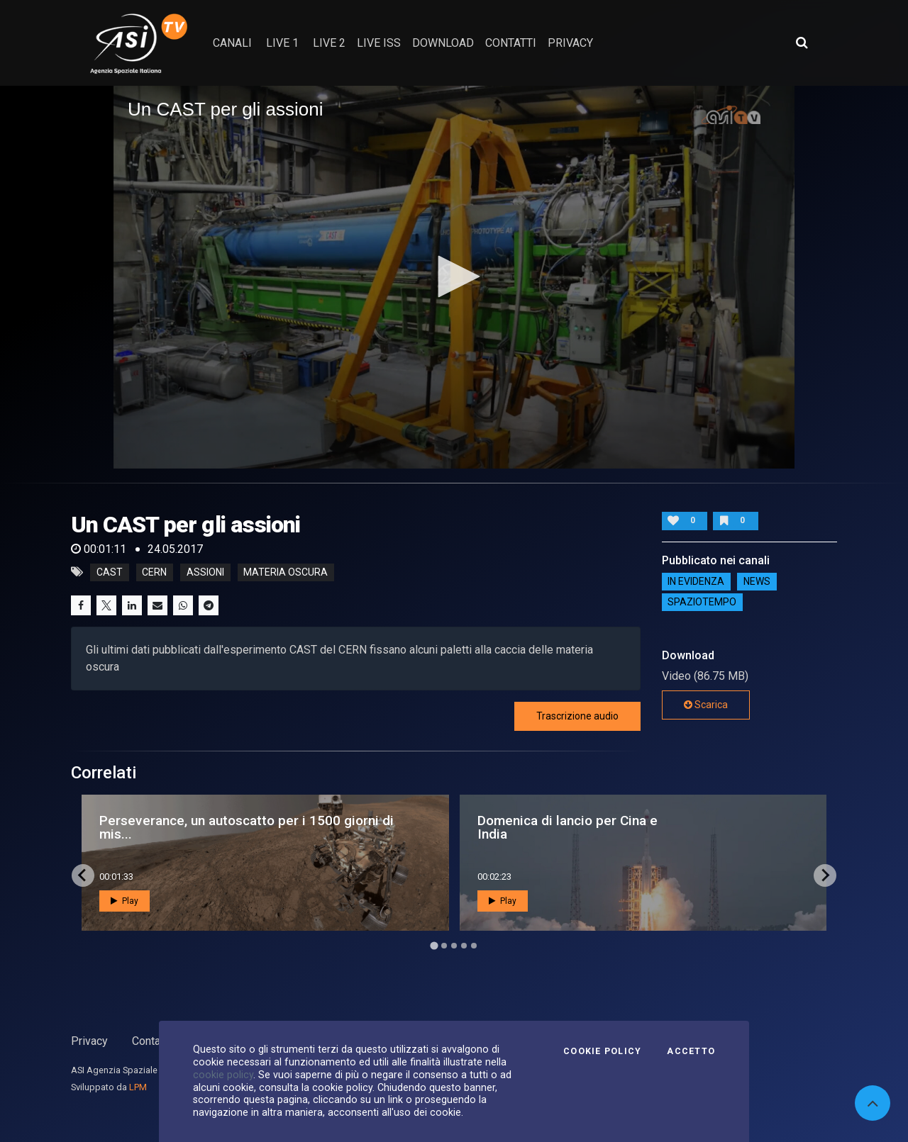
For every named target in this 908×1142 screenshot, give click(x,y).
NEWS (756, 582)
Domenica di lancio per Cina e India (567, 827)
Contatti (151, 1041)
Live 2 (329, 43)
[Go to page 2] (444, 945)
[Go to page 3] (454, 945)
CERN (154, 572)
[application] (454, 277)
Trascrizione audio (577, 716)
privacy (570, 43)
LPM (138, 1087)
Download (443, 43)
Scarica (706, 704)
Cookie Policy (602, 1051)
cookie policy (223, 1074)
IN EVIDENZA (696, 582)
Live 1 (282, 43)
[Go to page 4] (464, 945)
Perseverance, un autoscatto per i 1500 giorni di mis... (246, 827)
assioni (205, 572)
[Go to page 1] (434, 945)
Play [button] (124, 901)
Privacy (89, 1041)
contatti (510, 43)
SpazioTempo (702, 602)
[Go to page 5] (474, 945)
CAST (109, 572)
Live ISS (379, 43)
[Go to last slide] (83, 875)
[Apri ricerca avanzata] (801, 42)
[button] (454, 276)
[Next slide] (825, 875)
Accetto (691, 1051)
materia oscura (285, 572)
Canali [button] (232, 43)
